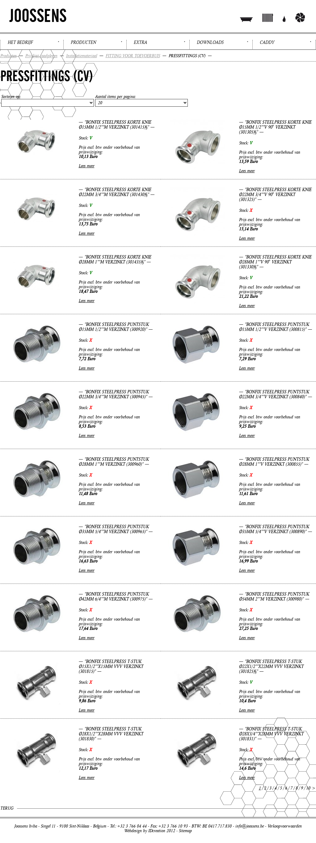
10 (308, 788)
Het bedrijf (20, 42)
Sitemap (185, 830)
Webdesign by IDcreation (144, 830)
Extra (140, 42)
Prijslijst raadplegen (41, 55)
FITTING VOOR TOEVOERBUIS (133, 55)
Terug (6, 808)
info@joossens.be (249, 826)
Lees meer (87, 166)
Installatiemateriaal (81, 55)
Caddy (267, 42)
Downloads (210, 42)
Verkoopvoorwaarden (285, 826)
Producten (83, 42)
